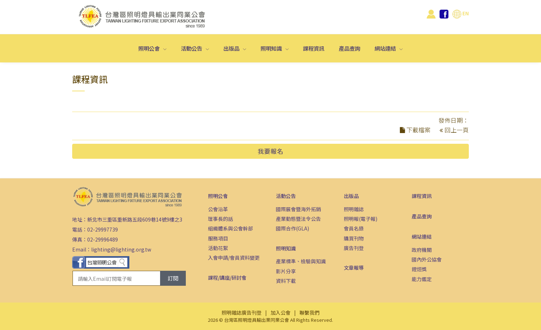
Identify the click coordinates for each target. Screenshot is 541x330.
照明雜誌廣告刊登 (242, 312)
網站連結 (385, 48)
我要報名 (270, 151)
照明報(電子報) (360, 218)
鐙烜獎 (419, 269)
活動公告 (192, 48)
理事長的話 (220, 218)
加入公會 (280, 312)
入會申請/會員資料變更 (234, 257)
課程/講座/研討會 (227, 277)
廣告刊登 (354, 248)
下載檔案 (418, 130)
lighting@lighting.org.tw (121, 249)
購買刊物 (354, 238)
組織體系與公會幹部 (230, 228)
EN (460, 13)
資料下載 (286, 280)
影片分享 (286, 271)
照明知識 (271, 48)
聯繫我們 (309, 312)
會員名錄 (354, 228)
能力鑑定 (422, 279)
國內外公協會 (427, 259)
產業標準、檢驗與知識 (301, 261)
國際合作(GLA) (292, 228)
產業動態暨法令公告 (298, 218)
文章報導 (354, 267)
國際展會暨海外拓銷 (298, 209)
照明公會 (149, 48)
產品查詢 (349, 48)
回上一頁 (457, 130)
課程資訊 (313, 48)
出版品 (231, 48)
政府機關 (422, 249)
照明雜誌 (354, 209)
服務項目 (218, 238)
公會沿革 (218, 209)
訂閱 (173, 278)
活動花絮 (218, 248)
